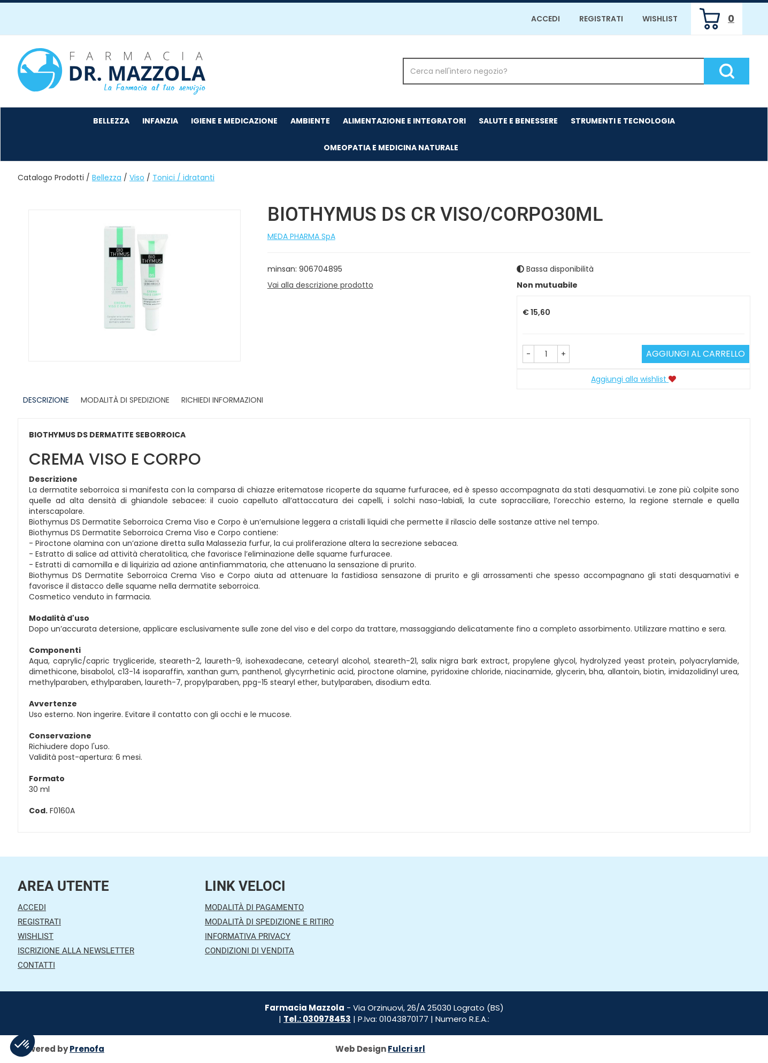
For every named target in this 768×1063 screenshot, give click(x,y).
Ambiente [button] (310, 120)
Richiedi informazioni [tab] (222, 400)
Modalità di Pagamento (254, 907)
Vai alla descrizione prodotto (320, 285)
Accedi (545, 18)
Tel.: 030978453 (317, 1019)
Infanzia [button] (160, 120)
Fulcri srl (406, 1048)
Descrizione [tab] (46, 400)
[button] (528, 354)
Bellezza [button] (111, 120)
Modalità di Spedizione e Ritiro (269, 922)
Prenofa (87, 1048)
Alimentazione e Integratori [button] (404, 120)
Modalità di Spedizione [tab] (125, 400)
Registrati (601, 18)
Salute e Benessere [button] (518, 120)
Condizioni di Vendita (249, 951)
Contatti (36, 965)
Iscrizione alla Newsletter (76, 951)
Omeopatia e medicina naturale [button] (391, 147)
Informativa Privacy (247, 936)
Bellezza (106, 177)
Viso (136, 177)
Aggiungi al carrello (695, 354)
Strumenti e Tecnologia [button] (623, 120)
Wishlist (660, 18)
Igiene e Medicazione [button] (234, 120)
